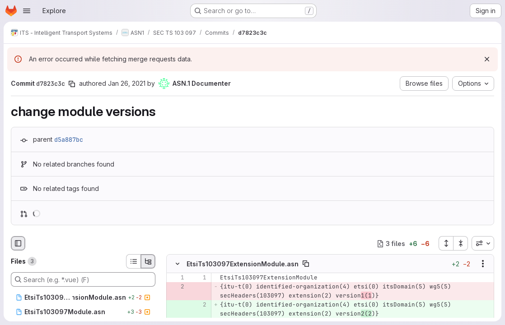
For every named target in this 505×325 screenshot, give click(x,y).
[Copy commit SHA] (71, 84)
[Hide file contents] (177, 263)
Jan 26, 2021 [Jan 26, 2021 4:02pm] (126, 83)
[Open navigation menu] (26, 11)
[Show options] (482, 263)
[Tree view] (148, 261)
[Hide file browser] (18, 243)
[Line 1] (176, 277)
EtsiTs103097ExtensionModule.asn (243, 264)
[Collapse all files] (461, 243)
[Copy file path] (305, 263)
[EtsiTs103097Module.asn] (83, 312)
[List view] (133, 261)
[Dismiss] (487, 59)
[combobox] (483, 243)
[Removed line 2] (176, 286)
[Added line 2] (198, 304)
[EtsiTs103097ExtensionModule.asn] (83, 297)
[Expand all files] (446, 243)
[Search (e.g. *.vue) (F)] (83, 279)
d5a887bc (68, 139)
